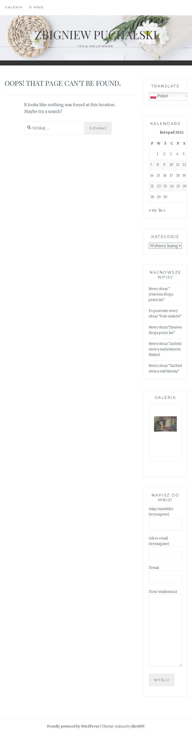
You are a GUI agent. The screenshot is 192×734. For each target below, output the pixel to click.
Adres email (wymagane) (165, 546)
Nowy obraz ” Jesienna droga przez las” (161, 294)
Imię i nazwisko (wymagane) (165, 516)
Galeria (14, 7)
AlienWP (137, 726)
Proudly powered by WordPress (73, 726)
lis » (162, 210)
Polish (159, 96)
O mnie (36, 7)
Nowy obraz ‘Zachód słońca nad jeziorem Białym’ (165, 349)
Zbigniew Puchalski (96, 34)
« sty (152, 210)
